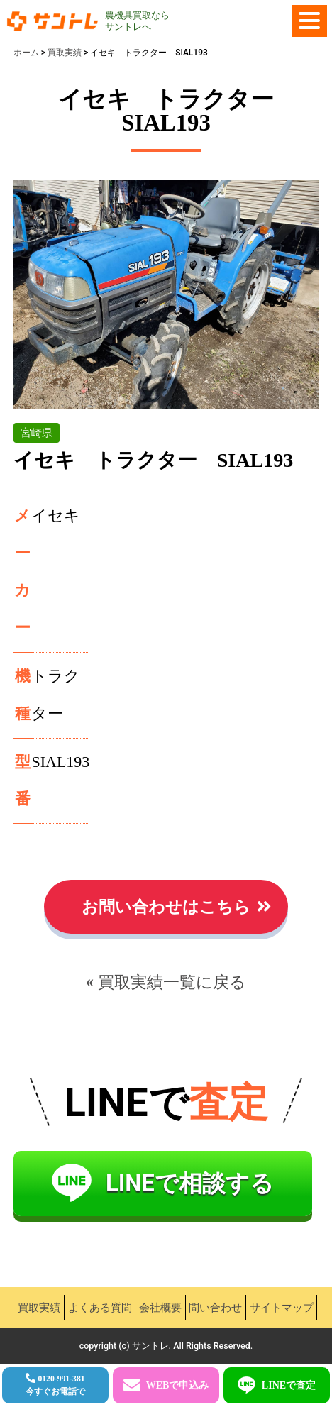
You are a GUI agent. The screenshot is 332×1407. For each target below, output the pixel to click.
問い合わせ (215, 1307)
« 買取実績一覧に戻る (166, 982)
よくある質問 (100, 1307)
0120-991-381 (55, 1385)
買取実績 (39, 1307)
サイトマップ (282, 1307)
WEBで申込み (177, 1385)
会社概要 (160, 1307)
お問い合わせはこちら (166, 907)
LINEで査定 (289, 1385)
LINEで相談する (190, 1183)
